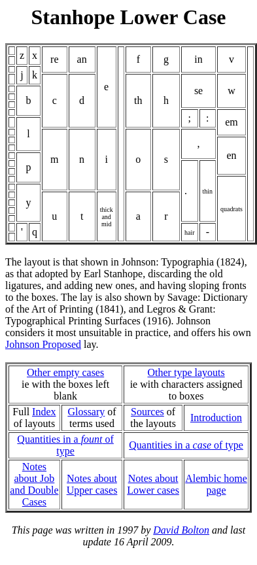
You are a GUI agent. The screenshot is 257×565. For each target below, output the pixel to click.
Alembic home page (216, 484)
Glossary (86, 411)
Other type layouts (186, 372)
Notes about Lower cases (153, 484)
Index (44, 411)
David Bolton (181, 530)
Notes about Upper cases (92, 484)
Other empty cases (65, 372)
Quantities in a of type (65, 445)
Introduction (216, 417)
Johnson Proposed (43, 344)
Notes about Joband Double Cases (34, 484)
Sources (147, 411)
